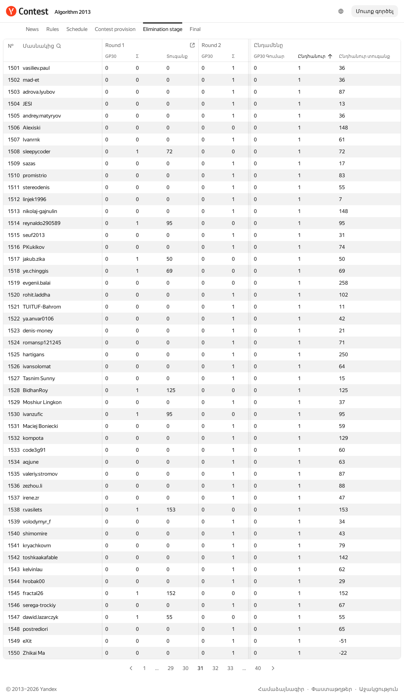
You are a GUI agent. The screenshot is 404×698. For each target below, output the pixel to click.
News (32, 29)
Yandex (48, 689)
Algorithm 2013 (73, 12)
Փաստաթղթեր (331, 689)
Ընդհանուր (315, 56)
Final (195, 29)
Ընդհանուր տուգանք (368, 56)
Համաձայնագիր (281, 689)
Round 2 (215, 45)
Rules (52, 29)
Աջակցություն (378, 689)
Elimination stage (162, 29)
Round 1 (118, 45)
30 (186, 668)
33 (230, 668)
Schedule (76, 29)
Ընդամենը (272, 45)
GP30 (114, 56)
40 (258, 668)
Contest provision (115, 29)
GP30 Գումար (273, 56)
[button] (42, 46)
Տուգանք (181, 56)
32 (215, 668)
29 (171, 668)
